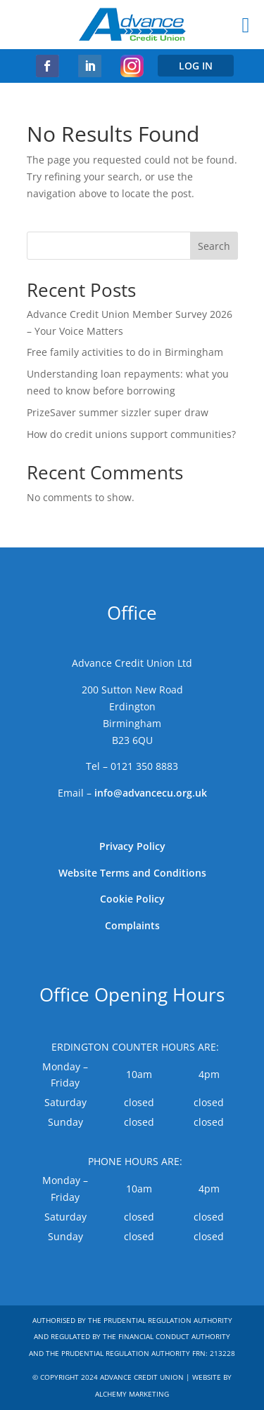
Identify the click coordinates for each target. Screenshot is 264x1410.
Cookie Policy (132, 898)
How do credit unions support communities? (131, 434)
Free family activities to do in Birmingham (125, 352)
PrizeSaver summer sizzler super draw (117, 412)
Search (214, 246)
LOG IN (196, 65)
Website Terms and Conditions (132, 872)
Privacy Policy (132, 846)
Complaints (132, 925)
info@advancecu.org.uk (150, 792)
